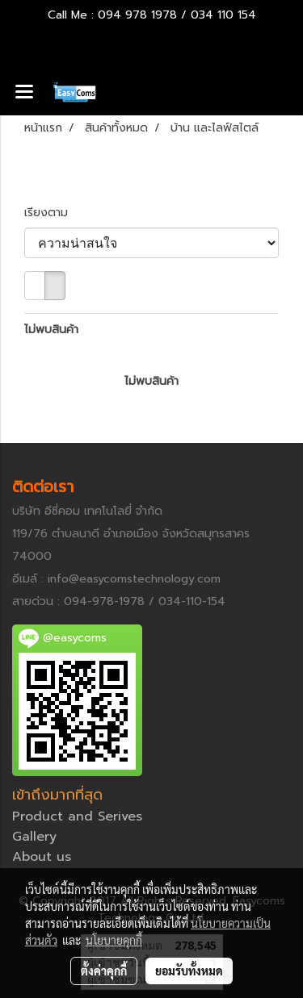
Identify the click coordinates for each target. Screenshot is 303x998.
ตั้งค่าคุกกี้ (104, 970)
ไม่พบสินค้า (51, 329)
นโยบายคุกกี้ (114, 940)
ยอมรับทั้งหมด (189, 970)
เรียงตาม (52, 212)
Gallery (34, 836)
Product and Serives (77, 816)
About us (41, 856)
